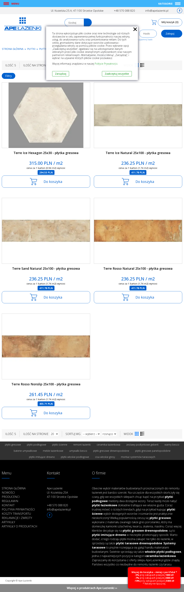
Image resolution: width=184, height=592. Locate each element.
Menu (15, 3)
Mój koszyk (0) (170, 22)
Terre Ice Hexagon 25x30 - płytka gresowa (46, 153)
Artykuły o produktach (19, 526)
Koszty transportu (16, 514)
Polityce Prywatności (106, 63)
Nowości (8, 492)
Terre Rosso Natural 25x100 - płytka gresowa (138, 268)
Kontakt (8, 505)
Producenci (11, 497)
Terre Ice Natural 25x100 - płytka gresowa (138, 153)
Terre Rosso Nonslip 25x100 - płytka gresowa (45, 384)
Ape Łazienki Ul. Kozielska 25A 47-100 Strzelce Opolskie (62, 492)
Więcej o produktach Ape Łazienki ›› (92, 588)
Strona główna (12, 49)
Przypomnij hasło (144, 39)
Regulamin (10, 501)
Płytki (31, 49)
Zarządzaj (60, 73)
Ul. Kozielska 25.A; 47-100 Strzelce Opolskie (77, 10)
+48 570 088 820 (124, 10)
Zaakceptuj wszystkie (117, 73)
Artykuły (8, 522)
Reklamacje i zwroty (17, 518)
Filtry (8, 76)
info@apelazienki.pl (156, 10)
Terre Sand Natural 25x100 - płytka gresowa (46, 268)
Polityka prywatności (18, 509)
